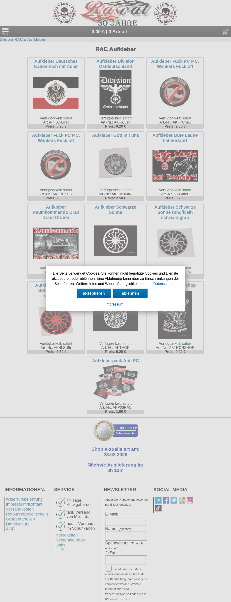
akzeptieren (94, 293)
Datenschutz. (163, 284)
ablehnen (130, 293)
